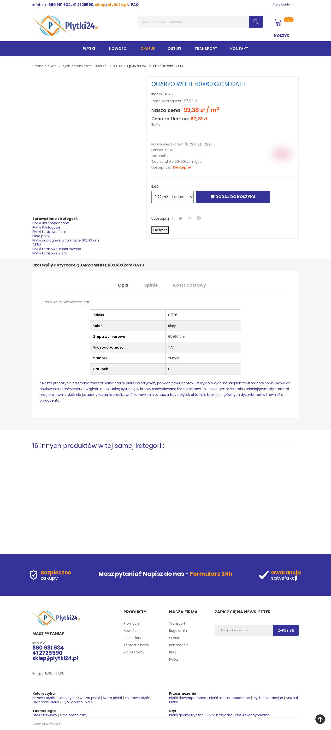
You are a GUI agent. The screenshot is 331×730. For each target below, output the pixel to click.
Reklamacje (179, 645)
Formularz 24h (211, 574)
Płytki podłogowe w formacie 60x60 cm (65, 240)
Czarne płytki (89, 697)
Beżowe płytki (43, 697)
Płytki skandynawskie (252, 715)
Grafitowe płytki (45, 702)
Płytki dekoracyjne (268, 697)
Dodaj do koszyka (233, 196)
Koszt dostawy (189, 285)
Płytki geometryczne (186, 715)
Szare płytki (112, 697)
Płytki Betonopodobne (50, 223)
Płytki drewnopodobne (187, 697)
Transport (177, 623)
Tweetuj (181, 218)
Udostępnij (173, 218)
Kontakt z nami (136, 645)
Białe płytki (41, 236)
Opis (123, 285)
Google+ (190, 218)
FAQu (173, 659)
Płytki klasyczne (219, 715)
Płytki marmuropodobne (229, 697)
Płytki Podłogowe (46, 227)
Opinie (150, 285)
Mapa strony (134, 652)
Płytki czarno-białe (77, 702)
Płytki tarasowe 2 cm (49, 253)
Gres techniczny (73, 715)
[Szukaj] (200, 22)
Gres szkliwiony (44, 715)
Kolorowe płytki (137, 697)
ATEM (36, 244)
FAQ (135, 4)
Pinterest (199, 218)
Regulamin (178, 630)
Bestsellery (132, 637)
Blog (172, 652)
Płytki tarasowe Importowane (56, 249)
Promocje (132, 623)
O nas (174, 637)
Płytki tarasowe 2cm (49, 231)
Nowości (130, 630)
